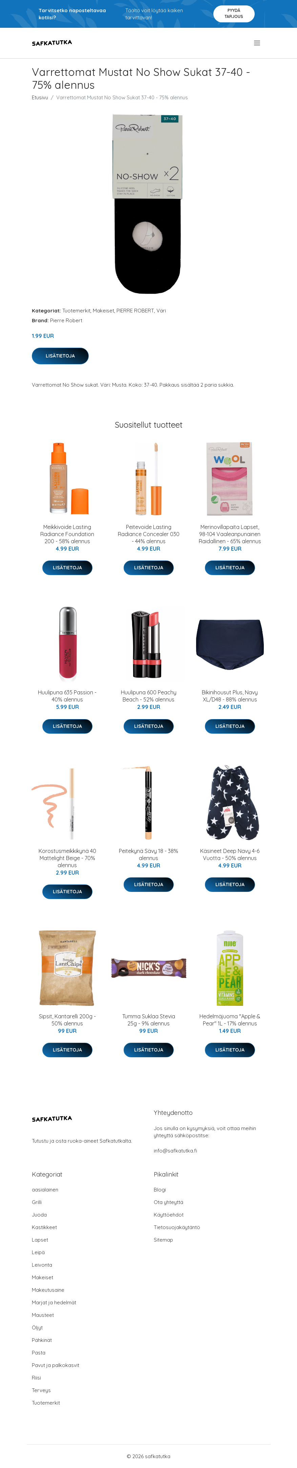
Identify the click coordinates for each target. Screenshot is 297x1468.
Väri (161, 310)
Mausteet (43, 1315)
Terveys (41, 1390)
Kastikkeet (44, 1227)
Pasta (38, 1352)
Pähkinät (42, 1340)
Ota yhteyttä (168, 1202)
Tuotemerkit (76, 310)
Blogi (160, 1189)
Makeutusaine (48, 1290)
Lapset (40, 1240)
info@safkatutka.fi (175, 1150)
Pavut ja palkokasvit (55, 1365)
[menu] (258, 43)
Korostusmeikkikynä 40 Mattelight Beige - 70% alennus (67, 858)
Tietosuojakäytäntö (177, 1227)
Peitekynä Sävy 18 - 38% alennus (148, 854)
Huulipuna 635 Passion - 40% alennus (67, 696)
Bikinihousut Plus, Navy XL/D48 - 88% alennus (230, 696)
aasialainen (45, 1189)
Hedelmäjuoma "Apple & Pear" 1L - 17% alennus (229, 1020)
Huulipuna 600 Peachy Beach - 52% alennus (148, 696)
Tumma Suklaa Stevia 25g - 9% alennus (148, 1020)
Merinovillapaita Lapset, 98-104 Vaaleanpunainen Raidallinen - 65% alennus (230, 534)
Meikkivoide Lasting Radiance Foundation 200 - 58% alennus (67, 534)
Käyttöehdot (169, 1214)
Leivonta (42, 1265)
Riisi (36, 1377)
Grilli (37, 1202)
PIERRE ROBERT (135, 310)
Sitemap (163, 1240)
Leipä (38, 1252)
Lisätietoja (60, 356)
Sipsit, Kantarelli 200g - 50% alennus (67, 1020)
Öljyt (37, 1327)
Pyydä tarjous (234, 13)
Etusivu (40, 97)
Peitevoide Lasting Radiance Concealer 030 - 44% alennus (148, 534)
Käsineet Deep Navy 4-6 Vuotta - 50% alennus (229, 854)
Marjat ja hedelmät (54, 1302)
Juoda (39, 1214)
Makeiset (103, 310)
